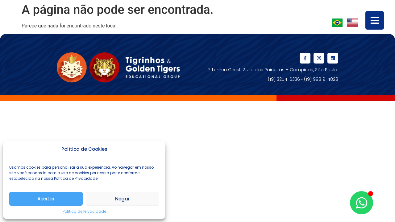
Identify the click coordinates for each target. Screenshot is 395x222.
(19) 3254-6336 (284, 79)
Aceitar (46, 198)
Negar (122, 198)
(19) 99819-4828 (321, 79)
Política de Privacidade (84, 211)
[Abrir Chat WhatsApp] (361, 202)
